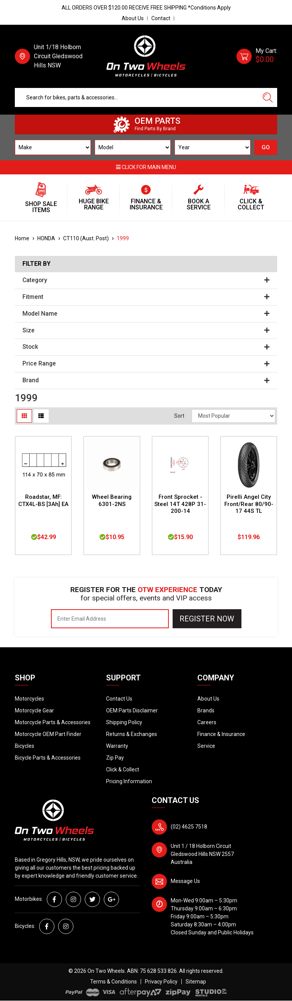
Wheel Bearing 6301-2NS (112, 500)
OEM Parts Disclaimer (132, 710)
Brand (146, 380)
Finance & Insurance (221, 734)
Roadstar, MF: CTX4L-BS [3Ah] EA (43, 500)
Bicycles (24, 746)
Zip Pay (115, 758)
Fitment (146, 297)
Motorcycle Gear (34, 710)
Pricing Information (129, 781)
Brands (205, 710)
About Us (133, 18)
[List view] (41, 416)
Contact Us (119, 699)
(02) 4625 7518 (189, 827)
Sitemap (196, 981)
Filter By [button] (36, 263)
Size (146, 330)
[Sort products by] (233, 416)
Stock (146, 346)
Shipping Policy (124, 722)
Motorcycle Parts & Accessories (52, 722)
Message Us (185, 881)
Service (206, 746)
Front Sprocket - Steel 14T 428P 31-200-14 (180, 504)
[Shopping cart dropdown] (256, 56)
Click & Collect (122, 769)
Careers (206, 722)
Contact (160, 18)
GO (266, 147)
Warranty (117, 746)
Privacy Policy (161, 981)
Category (146, 280)
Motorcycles (29, 699)
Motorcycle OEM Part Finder (48, 734)
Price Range (146, 363)
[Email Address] (110, 618)
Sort (179, 416)
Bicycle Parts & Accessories (48, 758)
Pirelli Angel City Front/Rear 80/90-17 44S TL (248, 504)
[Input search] (137, 97)
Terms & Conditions (113, 981)
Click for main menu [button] (146, 167)
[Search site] (267, 97)
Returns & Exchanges (131, 734)
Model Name (146, 313)
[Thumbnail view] (24, 416)
